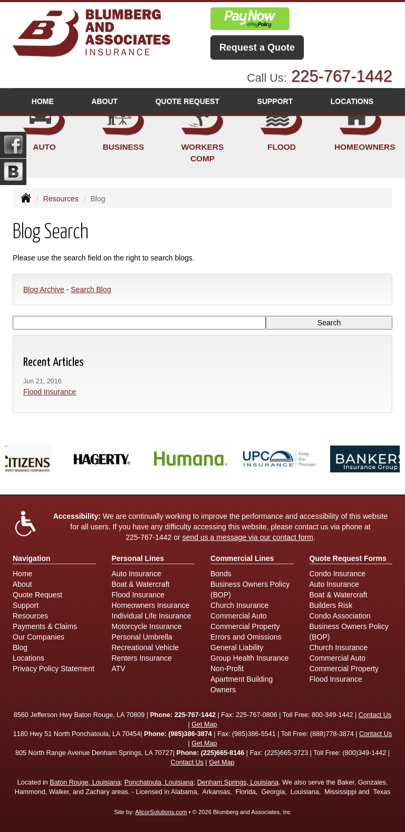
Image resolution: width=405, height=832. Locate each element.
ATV (119, 668)
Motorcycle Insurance (147, 626)
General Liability (236, 647)
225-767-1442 (341, 76)
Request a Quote (257, 47)
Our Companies (38, 637)
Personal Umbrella (142, 637)
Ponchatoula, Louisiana (159, 782)
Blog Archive (43, 289)
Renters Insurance (142, 658)
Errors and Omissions (246, 637)
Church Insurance (239, 605)
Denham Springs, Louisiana (238, 782)
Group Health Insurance (249, 658)
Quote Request (37, 595)
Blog (20, 647)
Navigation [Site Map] (32, 558)
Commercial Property (244, 626)
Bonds (221, 573)
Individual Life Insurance (151, 616)
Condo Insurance (338, 573)
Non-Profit (227, 668)
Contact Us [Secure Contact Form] (375, 715)
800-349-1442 (332, 715)
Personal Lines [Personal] (138, 558)
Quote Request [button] (187, 101)
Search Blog (91, 289)
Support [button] (275, 101)
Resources (61, 199)
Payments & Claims (45, 626)
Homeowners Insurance (151, 605)
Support (25, 605)
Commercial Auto (238, 616)
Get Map (204, 724)
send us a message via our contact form (247, 537)
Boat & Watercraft (141, 584)
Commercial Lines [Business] (242, 558)
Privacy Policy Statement (53, 668)
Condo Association (340, 616)
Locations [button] (352, 101)
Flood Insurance (49, 392)
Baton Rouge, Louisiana (85, 782)
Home (43, 101)
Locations (28, 658)
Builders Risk (331, 605)
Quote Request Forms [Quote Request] (348, 558)
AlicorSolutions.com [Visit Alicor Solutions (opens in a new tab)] (161, 812)
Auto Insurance (136, 573)
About (104, 101)
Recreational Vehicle (145, 647)
